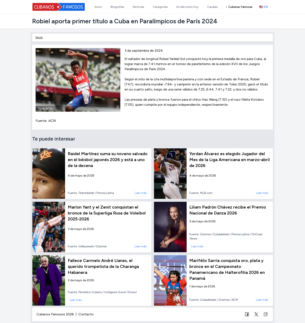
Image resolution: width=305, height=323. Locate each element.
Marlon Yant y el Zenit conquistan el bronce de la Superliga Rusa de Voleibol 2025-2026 (107, 213)
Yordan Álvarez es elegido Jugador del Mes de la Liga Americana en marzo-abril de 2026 (229, 159)
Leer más (141, 193)
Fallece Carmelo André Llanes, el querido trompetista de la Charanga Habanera (103, 266)
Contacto (86, 314)
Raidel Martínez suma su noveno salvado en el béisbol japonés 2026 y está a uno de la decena (107, 159)
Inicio (39, 37)
